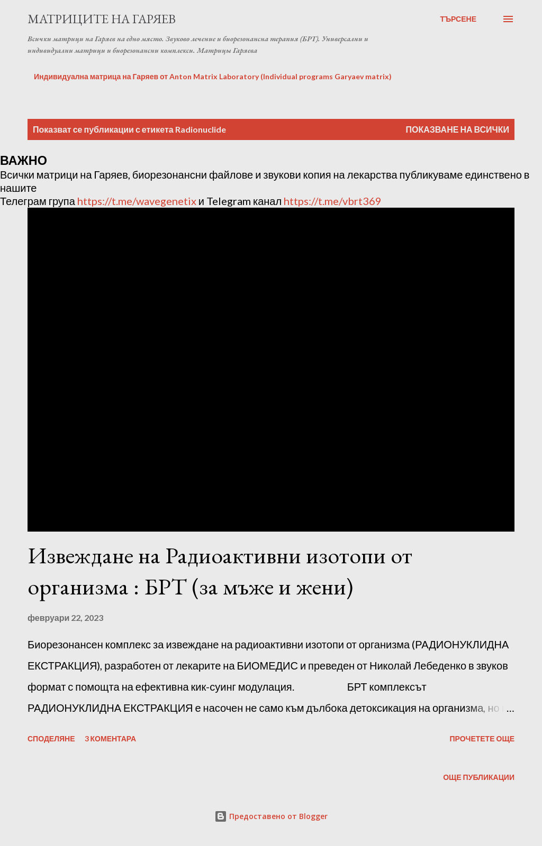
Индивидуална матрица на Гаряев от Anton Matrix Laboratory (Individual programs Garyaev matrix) (213, 76)
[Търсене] (458, 19)
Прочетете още (481, 738)
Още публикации (478, 777)
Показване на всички (457, 129)
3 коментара (111, 738)
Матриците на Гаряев (102, 19)
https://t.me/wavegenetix (136, 200)
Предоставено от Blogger (271, 816)
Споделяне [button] (51, 738)
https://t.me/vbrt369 (333, 200)
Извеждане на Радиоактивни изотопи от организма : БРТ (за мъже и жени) (220, 570)
